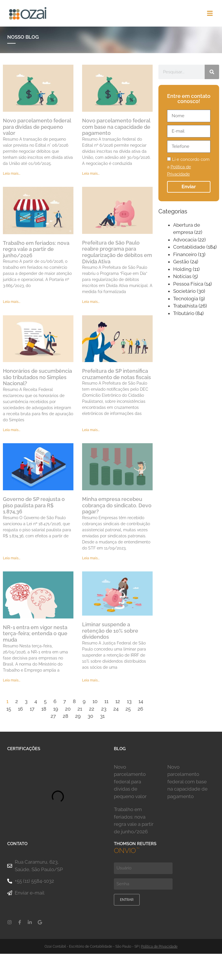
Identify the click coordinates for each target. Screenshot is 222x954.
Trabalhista (185, 306)
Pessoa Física (188, 284)
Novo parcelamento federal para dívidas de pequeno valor (37, 127)
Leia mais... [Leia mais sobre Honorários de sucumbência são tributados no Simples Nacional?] (11, 430)
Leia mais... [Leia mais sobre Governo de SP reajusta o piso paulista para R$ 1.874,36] (11, 558)
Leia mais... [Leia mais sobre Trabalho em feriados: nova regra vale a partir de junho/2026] (11, 302)
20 (68, 709)
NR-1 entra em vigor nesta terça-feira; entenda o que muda (35, 634)
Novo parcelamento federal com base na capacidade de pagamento (116, 127)
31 (102, 716)
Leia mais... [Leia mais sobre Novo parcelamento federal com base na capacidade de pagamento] (90, 174)
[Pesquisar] (212, 72)
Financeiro (185, 255)
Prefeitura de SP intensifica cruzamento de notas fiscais (116, 374)
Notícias (182, 277)
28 (65, 716)
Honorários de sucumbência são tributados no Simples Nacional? (37, 377)
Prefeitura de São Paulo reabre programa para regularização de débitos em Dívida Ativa (117, 252)
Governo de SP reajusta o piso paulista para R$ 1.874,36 (34, 505)
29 (78, 716)
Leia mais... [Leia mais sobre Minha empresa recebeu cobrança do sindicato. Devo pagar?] (90, 558)
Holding (182, 269)
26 (140, 709)
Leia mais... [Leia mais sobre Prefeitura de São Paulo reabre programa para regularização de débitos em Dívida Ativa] (90, 302)
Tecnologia (185, 299)
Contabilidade (189, 247)
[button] (210, 13)
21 (79, 709)
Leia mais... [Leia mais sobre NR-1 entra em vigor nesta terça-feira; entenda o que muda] (11, 681)
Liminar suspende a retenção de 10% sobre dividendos (110, 631)
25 (128, 709)
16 (20, 709)
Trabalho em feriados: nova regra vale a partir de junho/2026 (36, 249)
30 (90, 716)
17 (32, 709)
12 (117, 702)
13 (129, 702)
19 (55, 709)
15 (8, 709)
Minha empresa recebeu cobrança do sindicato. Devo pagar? (116, 505)
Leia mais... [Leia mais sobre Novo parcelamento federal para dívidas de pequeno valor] (11, 174)
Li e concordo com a (188, 167)
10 (94, 702)
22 (91, 709)
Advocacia (185, 240)
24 (116, 709)
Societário (184, 292)
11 (106, 702)
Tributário (183, 313)
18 (43, 709)
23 (103, 709)
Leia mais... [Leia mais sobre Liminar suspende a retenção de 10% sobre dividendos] (90, 681)
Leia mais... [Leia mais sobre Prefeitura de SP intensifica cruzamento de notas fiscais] (90, 430)
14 (140, 702)
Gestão (181, 262)
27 (53, 716)
